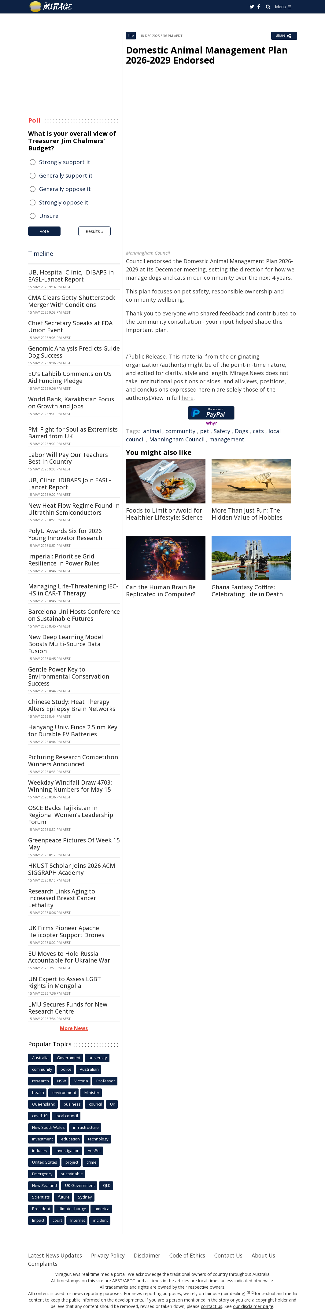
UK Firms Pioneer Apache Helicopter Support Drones (66, 931)
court (57, 1220)
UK (112, 1104)
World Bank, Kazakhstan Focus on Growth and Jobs (71, 402)
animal (152, 431)
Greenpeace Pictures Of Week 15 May (74, 843)
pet (204, 431)
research (40, 1081)
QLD (107, 1185)
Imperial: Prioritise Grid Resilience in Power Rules (64, 559)
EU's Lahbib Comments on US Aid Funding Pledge (70, 377)
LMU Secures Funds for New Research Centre (67, 1007)
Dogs (241, 431)
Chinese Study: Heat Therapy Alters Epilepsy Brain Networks (71, 705)
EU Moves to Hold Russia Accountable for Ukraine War (69, 957)
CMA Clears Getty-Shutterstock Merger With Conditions (71, 301)
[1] (248, 1292)
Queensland (43, 1104)
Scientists (41, 1197)
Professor (105, 1081)
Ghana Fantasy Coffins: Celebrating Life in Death (247, 590)
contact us (212, 1306)
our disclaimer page (253, 1306)
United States (44, 1162)
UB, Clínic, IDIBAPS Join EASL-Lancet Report (69, 483)
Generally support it (66, 175)
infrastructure (86, 1127)
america (101, 1208)
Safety (222, 431)
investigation (67, 1150)
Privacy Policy (112, 1255)
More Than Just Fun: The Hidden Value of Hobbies (247, 513)
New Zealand (44, 1185)
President (41, 1208)
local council (67, 1115)
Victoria (81, 1081)
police (66, 1069)
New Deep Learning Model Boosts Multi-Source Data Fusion (65, 644)
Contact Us (237, 1255)
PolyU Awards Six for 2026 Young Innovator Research (65, 534)
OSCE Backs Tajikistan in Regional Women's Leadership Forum (70, 815)
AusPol (94, 1150)
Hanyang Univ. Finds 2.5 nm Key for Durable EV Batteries (72, 730)
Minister (91, 1092)
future (64, 1197)
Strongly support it (64, 162)
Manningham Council (177, 439)
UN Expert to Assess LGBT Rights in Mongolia (64, 982)
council (95, 1104)
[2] (253, 1292)
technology (98, 1139)
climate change (72, 1208)
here (188, 397)
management (226, 439)
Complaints (43, 1263)
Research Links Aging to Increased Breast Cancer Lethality (62, 898)
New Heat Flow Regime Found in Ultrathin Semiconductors (74, 509)
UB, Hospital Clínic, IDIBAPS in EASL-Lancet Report (71, 275)
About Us (273, 1255)
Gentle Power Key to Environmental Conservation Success (68, 676)
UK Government (80, 1185)
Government (68, 1057)
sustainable (72, 1174)
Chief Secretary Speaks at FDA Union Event (70, 326)
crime (92, 1162)
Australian (89, 1069)
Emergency (42, 1174)
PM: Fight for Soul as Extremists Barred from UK (73, 432)
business (72, 1104)
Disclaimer (153, 1255)
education (70, 1139)
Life (131, 35)
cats (258, 431)
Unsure (48, 215)
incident (100, 1220)
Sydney (85, 1197)
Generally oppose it (65, 189)
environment (64, 1092)
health (38, 1092)
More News (74, 1028)
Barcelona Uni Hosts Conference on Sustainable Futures (74, 615)
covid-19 (39, 1115)
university (98, 1057)
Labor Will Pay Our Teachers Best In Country (68, 458)
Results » (94, 231)
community (180, 431)
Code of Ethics (194, 1255)
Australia (40, 1057)
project (71, 1162)
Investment (42, 1139)
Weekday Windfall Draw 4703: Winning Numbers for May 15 (70, 786)
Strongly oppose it (63, 202)
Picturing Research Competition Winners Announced (73, 760)
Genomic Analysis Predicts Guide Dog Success (74, 351)
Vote (44, 231)
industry (39, 1150)
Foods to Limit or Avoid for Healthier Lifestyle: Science (164, 513)
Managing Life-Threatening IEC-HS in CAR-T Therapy (73, 589)
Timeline (40, 253)
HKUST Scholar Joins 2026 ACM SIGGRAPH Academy (71, 869)
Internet (77, 1220)
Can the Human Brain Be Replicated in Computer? (161, 590)
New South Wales (48, 1127)
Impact (38, 1220)
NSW (61, 1081)
